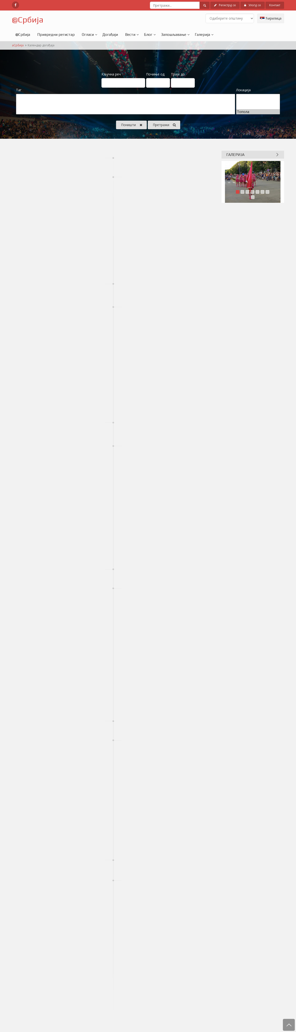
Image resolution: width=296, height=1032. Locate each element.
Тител (258, 106)
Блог (148, 34)
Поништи (132, 125)
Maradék (125, 106)
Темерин (258, 101)
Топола (258, 111)
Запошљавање (173, 34)
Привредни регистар (56, 34)
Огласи (88, 34)
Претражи (164, 125)
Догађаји (110, 34)
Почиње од (155, 74)
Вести (130, 34)
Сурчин (258, 96)
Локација (243, 90)
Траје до (178, 74)
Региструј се (225, 5)
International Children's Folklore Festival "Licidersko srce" (125, 101)
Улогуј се (252, 5)
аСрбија (18, 45)
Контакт (274, 5)
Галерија (202, 34)
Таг (18, 90)
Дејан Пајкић (125, 111)
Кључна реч (111, 74)
